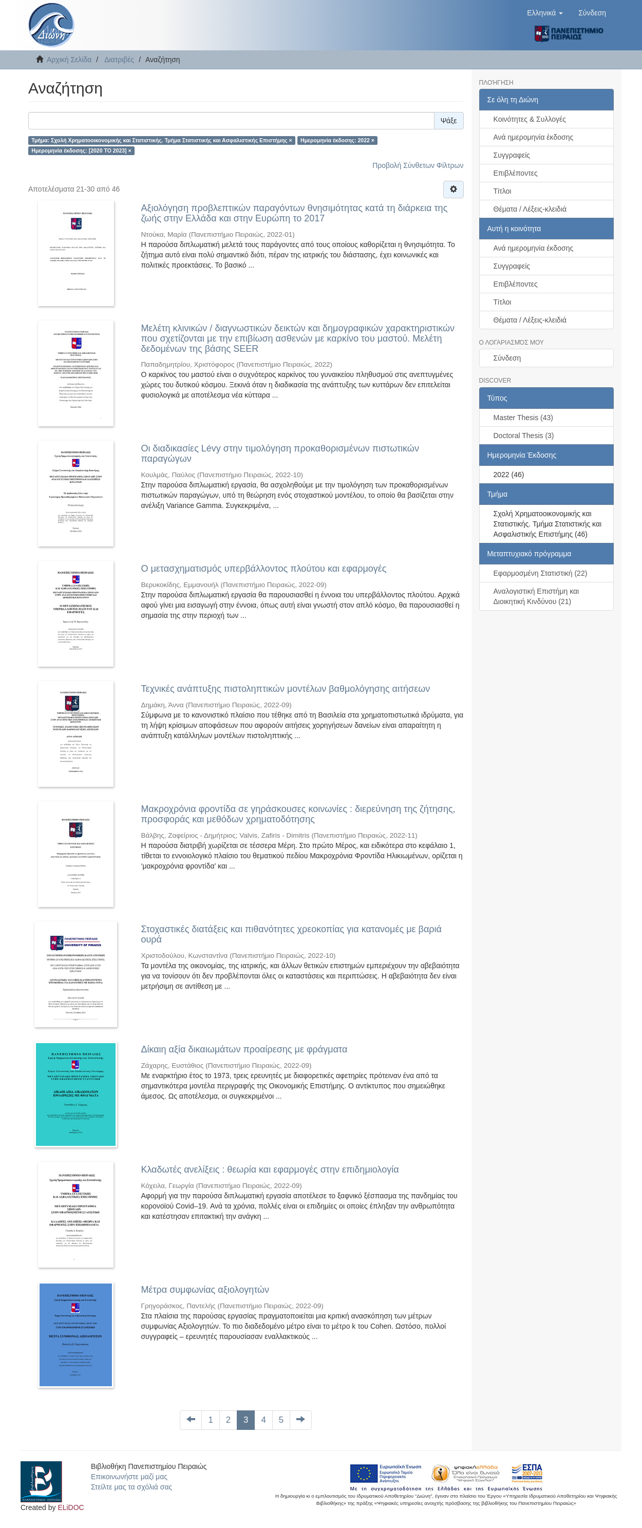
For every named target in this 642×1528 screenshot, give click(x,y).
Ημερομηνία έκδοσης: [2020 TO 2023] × (81, 150)
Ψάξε (449, 121)
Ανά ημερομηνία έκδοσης (534, 137)
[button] (545, 13)
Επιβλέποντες (516, 173)
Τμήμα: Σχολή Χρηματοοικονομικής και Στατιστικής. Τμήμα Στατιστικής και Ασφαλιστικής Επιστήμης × (161, 140)
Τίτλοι (503, 191)
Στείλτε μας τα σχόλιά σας (131, 1487)
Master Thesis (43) (523, 417)
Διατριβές (119, 59)
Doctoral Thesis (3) (524, 435)
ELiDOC (71, 1507)
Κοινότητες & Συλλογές (530, 119)
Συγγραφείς (512, 155)
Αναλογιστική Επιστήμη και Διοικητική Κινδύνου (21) (536, 596)
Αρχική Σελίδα (69, 59)
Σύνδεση (507, 358)
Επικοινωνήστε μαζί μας (129, 1477)
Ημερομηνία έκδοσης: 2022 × (337, 140)
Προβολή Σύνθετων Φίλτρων (417, 165)
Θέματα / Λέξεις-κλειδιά (530, 209)
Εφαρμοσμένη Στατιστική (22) (541, 573)
